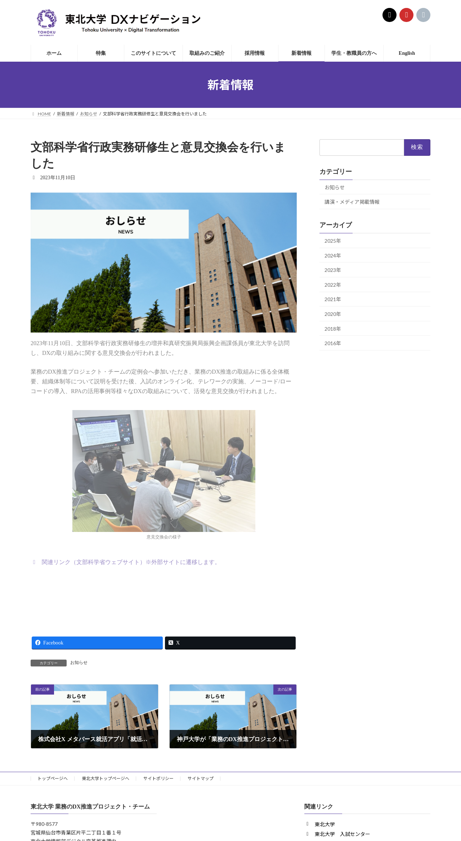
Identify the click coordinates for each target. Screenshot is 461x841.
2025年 (333, 241)
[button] (125, 562)
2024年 (333, 255)
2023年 (333, 270)
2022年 (333, 285)
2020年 (333, 314)
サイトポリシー (158, 778)
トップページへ (52, 778)
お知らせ (79, 662)
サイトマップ (201, 778)
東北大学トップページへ (105, 778)
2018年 (333, 329)
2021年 (333, 299)
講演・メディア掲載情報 (352, 202)
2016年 (333, 343)
